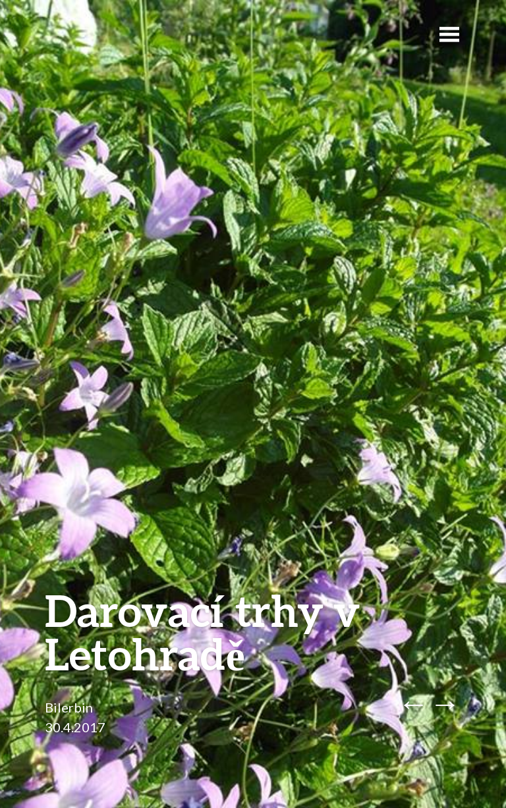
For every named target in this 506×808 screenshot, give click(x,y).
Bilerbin (69, 707)
